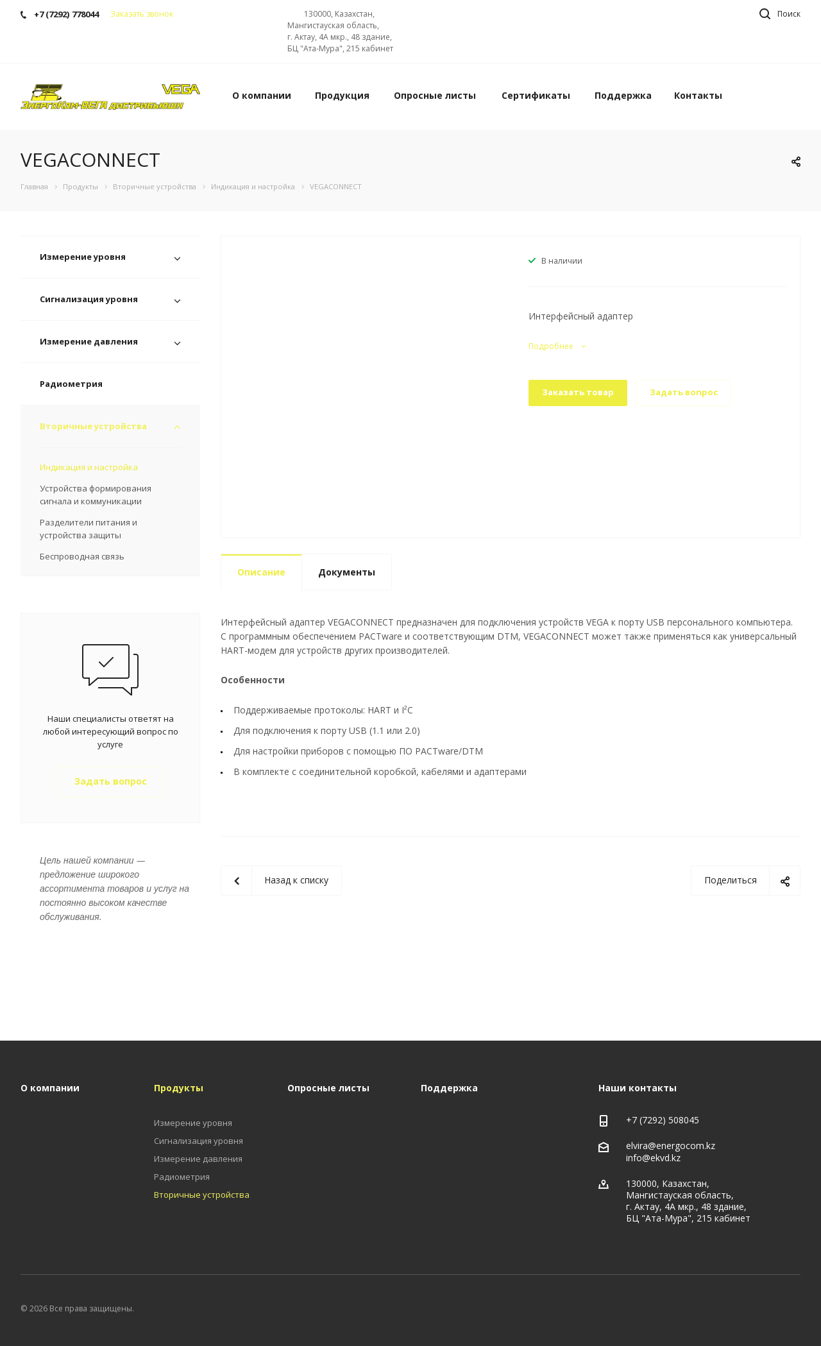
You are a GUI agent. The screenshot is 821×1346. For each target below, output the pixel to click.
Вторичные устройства (93, 426)
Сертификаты (536, 95)
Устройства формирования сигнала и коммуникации (95, 494)
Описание (261, 572)
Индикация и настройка (89, 467)
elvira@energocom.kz (670, 1145)
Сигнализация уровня (89, 299)
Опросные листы (435, 95)
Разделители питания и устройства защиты (88, 528)
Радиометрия (71, 383)
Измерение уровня (83, 256)
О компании (261, 95)
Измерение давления (89, 341)
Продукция (342, 95)
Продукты (178, 1088)
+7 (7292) (647, 1120)
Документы (346, 572)
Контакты (698, 95)
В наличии (561, 260)
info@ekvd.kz (653, 1158)
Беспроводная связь (82, 556)
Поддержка (623, 95)
